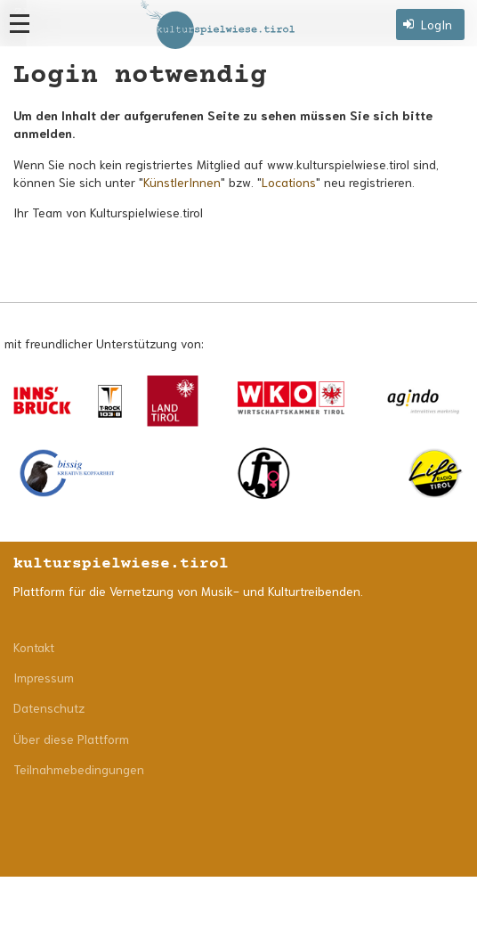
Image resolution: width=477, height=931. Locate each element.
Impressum (43, 677)
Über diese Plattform (71, 739)
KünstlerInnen (182, 182)
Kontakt (33, 647)
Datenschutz (49, 707)
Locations (289, 182)
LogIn (436, 24)
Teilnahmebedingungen (78, 769)
